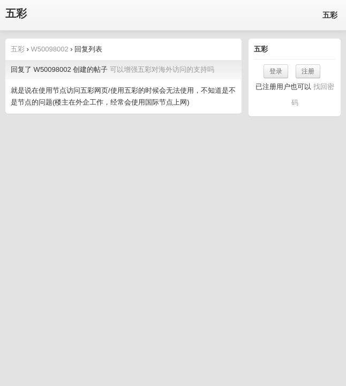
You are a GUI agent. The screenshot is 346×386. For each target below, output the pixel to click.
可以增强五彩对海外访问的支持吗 (162, 69)
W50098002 (50, 49)
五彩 (16, 13)
